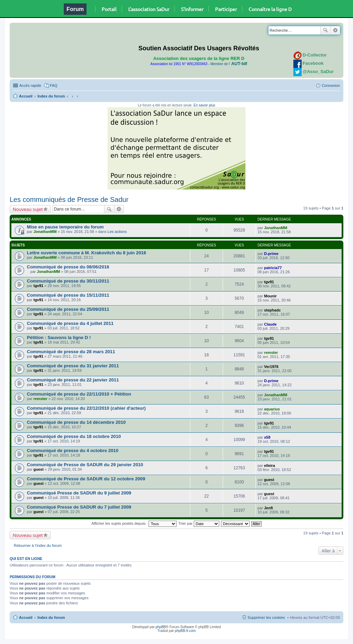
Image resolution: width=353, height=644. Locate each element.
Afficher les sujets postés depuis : (133, 523)
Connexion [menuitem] (331, 85)
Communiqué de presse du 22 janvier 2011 (73, 379)
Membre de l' (228, 64)
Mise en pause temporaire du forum (65, 226)
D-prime (271, 254)
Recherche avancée (335, 30)
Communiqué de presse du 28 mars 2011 (71, 351)
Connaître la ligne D (270, 9)
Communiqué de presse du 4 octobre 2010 (72, 450)
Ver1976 (271, 367)
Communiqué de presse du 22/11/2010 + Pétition (79, 394)
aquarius (272, 409)
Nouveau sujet (28, 209)
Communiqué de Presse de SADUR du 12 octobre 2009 (86, 478)
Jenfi (268, 508)
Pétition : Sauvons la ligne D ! (59, 337)
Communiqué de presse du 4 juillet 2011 (70, 323)
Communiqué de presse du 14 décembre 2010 (76, 422)
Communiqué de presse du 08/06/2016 (68, 266)
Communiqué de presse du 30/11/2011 (68, 281)
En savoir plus (204, 105)
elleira (269, 465)
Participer (226, 9)
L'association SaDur (148, 9)
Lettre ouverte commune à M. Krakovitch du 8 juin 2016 (86, 252)
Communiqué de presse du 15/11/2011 (68, 295)
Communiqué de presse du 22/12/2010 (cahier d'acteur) (86, 408)
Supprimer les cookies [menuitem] (266, 617)
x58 (267, 437)
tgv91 (38, 286)
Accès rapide (30, 85)
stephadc (272, 310)
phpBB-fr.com (185, 631)
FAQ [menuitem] (54, 85)
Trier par (198, 523)
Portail (109, 9)
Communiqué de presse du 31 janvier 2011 (73, 365)
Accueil (25, 96)
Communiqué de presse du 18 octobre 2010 (74, 436)
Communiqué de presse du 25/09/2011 (68, 309)
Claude (270, 324)
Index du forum (51, 96)
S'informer (192, 9)
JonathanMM (45, 231)
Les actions (117, 231)
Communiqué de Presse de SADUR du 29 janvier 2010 (85, 464)
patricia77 (273, 268)
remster (271, 352)
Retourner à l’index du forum (38, 545)
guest (38, 469)
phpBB (160, 627)
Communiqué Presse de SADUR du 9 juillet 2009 (79, 492)
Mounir (270, 296)
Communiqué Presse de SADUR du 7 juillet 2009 (79, 507)
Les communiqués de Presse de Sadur (69, 199)
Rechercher (325, 30)
